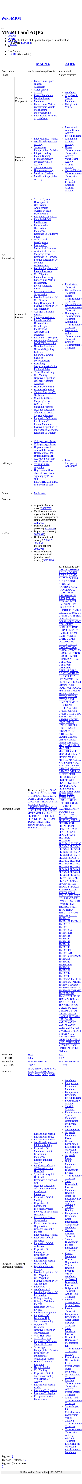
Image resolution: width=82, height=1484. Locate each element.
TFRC (62, 909)
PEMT (62, 780)
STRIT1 (63, 892)
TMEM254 (64, 979)
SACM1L (64, 808)
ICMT (62, 722)
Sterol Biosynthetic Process (71, 1184)
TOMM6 (74, 999)
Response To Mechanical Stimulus (45, 247)
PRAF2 (62, 791)
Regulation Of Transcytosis (41, 1256)
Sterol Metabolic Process (70, 1331)
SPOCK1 (32, 819)
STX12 (71, 892)
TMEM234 (64, 967)
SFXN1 (62, 831)
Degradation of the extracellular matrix (44, 448)
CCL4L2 (63, 621)
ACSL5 (62, 572)
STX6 (62, 898)
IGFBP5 (72, 725)
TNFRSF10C (73, 996)
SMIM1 (72, 883)
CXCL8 (32, 801)
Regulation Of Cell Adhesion (44, 1245)
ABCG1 (63, 569)
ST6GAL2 (73, 886)
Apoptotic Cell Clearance (41, 1325)
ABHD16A (73, 569)
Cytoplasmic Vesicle (44, 107)
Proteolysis (39, 231)
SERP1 (72, 823)
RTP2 (61, 806)
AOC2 (74, 586)
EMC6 (70, 679)
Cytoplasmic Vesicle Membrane (71, 98)
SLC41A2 (75, 869)
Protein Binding (42, 156)
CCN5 (31, 798)
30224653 (50, 528)
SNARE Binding (69, 1209)
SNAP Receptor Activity (73, 1102)
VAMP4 (63, 1025)
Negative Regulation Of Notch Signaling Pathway (44, 349)
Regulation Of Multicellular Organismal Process (44, 1356)
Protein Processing (43, 277)
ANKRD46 (64, 586)
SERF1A (75, 820)
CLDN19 (73, 627)
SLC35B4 (64, 855)
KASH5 (52, 807)
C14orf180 (64, 609)
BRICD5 (71, 604)
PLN (61, 785)
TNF (49, 824)
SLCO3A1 (64, 881)
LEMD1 (63, 736)
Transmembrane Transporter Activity (73, 1432)
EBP (38, 801)
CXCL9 (63, 647)
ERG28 (77, 682)
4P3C (44, 1071)
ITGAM (63, 731)
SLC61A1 (75, 872)
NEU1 (69, 762)
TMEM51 (76, 981)
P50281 (31, 1065)
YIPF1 (62, 1042)
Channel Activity (69, 166)
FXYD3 (73, 693)
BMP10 (63, 604)
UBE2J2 (72, 1007)
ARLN (72, 595)
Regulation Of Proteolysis (41, 1250)
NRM (76, 765)
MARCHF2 (65, 748)
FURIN (43, 804)
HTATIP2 (74, 719)
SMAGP (74, 881)
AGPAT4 (73, 578)
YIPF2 (69, 1042)
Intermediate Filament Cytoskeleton (45, 117)
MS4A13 (63, 759)
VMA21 (63, 1033)
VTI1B (71, 1036)
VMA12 (76, 1030)
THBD (69, 909)
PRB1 (70, 791)
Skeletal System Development (42, 200)
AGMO (73, 575)
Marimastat (40, 493)
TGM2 (31, 821)
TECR (73, 906)
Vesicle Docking (69, 1266)
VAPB (69, 1028)
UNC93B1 (74, 1016)
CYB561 (63, 650)
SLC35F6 (74, 857)
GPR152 (72, 710)
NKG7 (69, 765)
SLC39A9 (75, 866)
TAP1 (73, 904)
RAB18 (71, 797)
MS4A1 (72, 757)
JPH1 (61, 733)
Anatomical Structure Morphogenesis (45, 252)
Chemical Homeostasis (71, 1338)
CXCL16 (72, 644)
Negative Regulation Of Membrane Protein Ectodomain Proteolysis (45, 1190)
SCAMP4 (74, 808)
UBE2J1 (63, 1007)
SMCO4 (63, 883)
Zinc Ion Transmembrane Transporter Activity (73, 1384)
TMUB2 (70, 993)
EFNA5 (63, 679)
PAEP (62, 774)
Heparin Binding (42, 1367)
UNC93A (63, 1016)
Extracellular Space (44, 81)
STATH (73, 889)
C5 (79, 612)
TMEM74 (75, 987)
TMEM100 (64, 918)
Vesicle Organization (71, 1260)
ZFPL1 (74, 1048)
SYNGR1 (75, 901)
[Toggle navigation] (2, 28)
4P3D (50, 1071)
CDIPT (69, 624)
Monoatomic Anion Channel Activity (73, 130)
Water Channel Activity (72, 160)
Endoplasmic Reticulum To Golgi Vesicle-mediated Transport (72, 1320)
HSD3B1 (63, 719)
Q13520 (63, 1065)
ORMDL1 (64, 768)
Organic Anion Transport (72, 1376)
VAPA (62, 1028)
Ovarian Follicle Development (42, 212)
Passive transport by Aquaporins (71, 463)
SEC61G (72, 817)
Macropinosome (42, 112)
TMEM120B (65, 932)
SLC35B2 (75, 852)
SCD (71, 811)
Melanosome (40, 109)
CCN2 (53, 795)
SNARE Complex (69, 1108)
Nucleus (38, 83)
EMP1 (62, 682)
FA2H (71, 684)
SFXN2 (71, 831)
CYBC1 (73, 656)
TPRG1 (62, 1002)
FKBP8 (76, 690)
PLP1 (67, 785)
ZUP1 (43, 827)
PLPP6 (62, 788)
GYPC (78, 713)
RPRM (74, 803)
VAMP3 (72, 1022)
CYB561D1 (65, 653)
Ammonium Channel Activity (71, 141)
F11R (55, 801)
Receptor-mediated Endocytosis (43, 1397)
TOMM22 (64, 999)
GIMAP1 (63, 702)
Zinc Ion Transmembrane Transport (73, 1423)
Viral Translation (42, 1335)
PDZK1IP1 (71, 774)
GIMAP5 (73, 702)
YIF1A (76, 1039)
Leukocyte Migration (45, 1312)
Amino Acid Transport (71, 1295)
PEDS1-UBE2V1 (68, 777)
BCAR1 (52, 793)
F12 (30, 804)
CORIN (71, 638)
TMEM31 (41, 824)
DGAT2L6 (64, 673)
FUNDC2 (64, 693)
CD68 (78, 621)
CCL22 (74, 618)
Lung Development (44, 303)
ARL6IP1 (70, 592)
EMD (78, 679)
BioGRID (13, 54)
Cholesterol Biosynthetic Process (71, 1282)
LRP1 (38, 810)
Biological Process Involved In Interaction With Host (46, 1211)
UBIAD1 (63, 1010)
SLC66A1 (64, 875)
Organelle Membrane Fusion (70, 1135)
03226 (62, 1058)
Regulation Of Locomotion (41, 1204)
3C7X (53, 1068)
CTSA (70, 641)
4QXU (31, 1074)
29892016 (39, 548)
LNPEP (72, 739)
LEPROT (72, 736)
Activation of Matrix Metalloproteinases (44, 460)
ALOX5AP (64, 584)
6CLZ (45, 1074)
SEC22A (74, 814)
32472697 (39, 522)
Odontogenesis (72, 313)
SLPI (51, 816)
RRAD (37, 816)
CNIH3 (62, 638)
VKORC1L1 (65, 1030)
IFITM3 (70, 722)
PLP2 (73, 785)
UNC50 (72, 1013)
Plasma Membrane (43, 95)
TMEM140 (64, 938)
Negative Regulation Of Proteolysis (44, 1331)
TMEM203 (75, 955)
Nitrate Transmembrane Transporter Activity (73, 151)
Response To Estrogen (45, 337)
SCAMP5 (64, 811)
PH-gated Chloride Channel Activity (70, 186)
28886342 (39, 534)
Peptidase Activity (43, 158)
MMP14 (43, 64)
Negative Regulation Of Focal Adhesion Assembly (44, 381)
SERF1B (63, 823)
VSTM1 (63, 1036)
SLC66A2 (75, 875)
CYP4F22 (73, 659)
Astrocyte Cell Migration (41, 333)
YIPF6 (62, 1045)
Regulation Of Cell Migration (44, 1239)
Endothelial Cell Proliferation (42, 221)
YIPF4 (76, 1042)
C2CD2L (63, 612)
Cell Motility (40, 375)
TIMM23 (63, 915)
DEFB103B (65, 664)
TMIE (62, 993)
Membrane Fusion (70, 1125)
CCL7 (46, 795)
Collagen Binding (43, 1298)
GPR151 (63, 710)
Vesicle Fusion (72, 1129)
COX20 (63, 641)
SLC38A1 (75, 860)
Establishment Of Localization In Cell (73, 1360)
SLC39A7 (64, 866)
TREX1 (71, 1002)
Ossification (40, 205)
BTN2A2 (69, 607)
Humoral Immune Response (43, 1363)
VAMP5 (72, 1025)
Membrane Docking (70, 1191)
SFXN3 (62, 834)
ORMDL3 (64, 771)
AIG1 (72, 581)
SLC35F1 (64, 857)
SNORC (63, 886)
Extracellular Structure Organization (45, 1224)
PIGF (69, 782)
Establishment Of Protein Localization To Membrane (73, 1448)
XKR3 (69, 1039)
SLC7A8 (73, 878)
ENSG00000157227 (38, 1061)
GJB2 (61, 705)
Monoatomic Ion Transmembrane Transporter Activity (73, 1348)
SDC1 (45, 816)
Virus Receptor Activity (41, 1380)
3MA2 (31, 1071)
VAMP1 (69, 1019)
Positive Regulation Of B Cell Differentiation (46, 342)
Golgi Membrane (70, 1162)
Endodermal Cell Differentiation (42, 322)
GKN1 (68, 705)
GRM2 (70, 713)
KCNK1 (69, 733)
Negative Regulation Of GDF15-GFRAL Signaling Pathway (44, 412)
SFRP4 (70, 826)
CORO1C (49, 798)
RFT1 (62, 803)
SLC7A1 (63, 878)
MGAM (63, 754)
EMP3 (69, 682)
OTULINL (75, 771)
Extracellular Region (44, 1139)
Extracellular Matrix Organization (44, 293)
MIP (77, 754)
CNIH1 (72, 635)
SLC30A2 (76, 843)
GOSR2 (73, 708)
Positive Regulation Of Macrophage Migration (46, 428)
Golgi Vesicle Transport (72, 1289)
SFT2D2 (72, 829)
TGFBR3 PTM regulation (41, 466)
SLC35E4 (75, 855)
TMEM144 (64, 944)
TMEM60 (64, 984)
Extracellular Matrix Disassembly (44, 281)
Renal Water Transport (71, 285)
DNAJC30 (64, 676)
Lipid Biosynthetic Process (71, 1170)
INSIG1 (63, 728)
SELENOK (64, 820)
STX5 (77, 895)
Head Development (44, 386)
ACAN (53, 790)
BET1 (73, 601)
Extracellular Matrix (44, 104)
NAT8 (62, 762)
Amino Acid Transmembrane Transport (73, 1400)
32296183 (25, 42)
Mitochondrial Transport (72, 1393)
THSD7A (63, 912)
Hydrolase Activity (43, 170)
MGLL (71, 754)
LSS (69, 742)
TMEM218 (64, 958)
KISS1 (31, 810)
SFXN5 (71, 834)
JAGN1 (72, 731)
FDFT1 (62, 690)
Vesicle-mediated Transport (70, 1233)
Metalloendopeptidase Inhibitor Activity (45, 1144)
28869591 (48, 540)
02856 (31, 1058)
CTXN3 (63, 644)
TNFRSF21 (34, 827)
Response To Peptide (44, 1393)
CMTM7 (63, 635)
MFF (74, 751)
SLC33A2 (64, 849)
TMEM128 (64, 935)
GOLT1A (63, 708)
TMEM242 (64, 973)
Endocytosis (40, 1286)
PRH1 (77, 791)
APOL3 (71, 589)
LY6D (75, 742)
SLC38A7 (64, 863)
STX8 (75, 898)
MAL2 (68, 745)
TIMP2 (39, 821)
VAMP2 (63, 1022)
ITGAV (44, 807)
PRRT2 (62, 794)
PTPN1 (70, 794)
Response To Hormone (45, 256)
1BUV (38, 1068)
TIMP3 (47, 821)
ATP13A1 (71, 598)
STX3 (70, 895)
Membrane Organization (71, 1119)
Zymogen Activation (44, 317)
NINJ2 (62, 765)
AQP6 (70, 64)
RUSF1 (69, 806)
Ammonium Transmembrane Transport (73, 324)
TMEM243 (64, 976)
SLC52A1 (64, 872)
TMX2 (62, 996)
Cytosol (38, 92)
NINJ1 (76, 762)
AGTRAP (64, 581)
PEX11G (70, 780)
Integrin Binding (42, 153)
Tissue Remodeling (44, 372)
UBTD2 (73, 1010)
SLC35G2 (64, 860)
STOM (51, 819)
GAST (71, 699)
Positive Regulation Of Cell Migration (46, 307)
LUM (44, 810)
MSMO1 (48, 813)
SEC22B (63, 817)
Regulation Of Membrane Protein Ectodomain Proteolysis (43, 1152)
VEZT (76, 1028)
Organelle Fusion (70, 1157)
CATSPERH (74, 615)
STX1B (62, 895)
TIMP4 (31, 824)
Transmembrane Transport (73, 317)
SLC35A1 (75, 849)
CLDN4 (63, 630)
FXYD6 (63, 696)
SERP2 (62, 826)
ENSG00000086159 (69, 1061)
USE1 (62, 1019)
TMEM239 (64, 970)
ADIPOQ (63, 575)
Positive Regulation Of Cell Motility (46, 1282)
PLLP (31, 816)
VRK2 (71, 1033)
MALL (76, 745)
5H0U (38, 1074)
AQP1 (62, 592)
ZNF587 (63, 1051)
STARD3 (63, 889)
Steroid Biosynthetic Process (71, 1242)
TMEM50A (65, 981)
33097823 (46, 508)
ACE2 (31, 793)
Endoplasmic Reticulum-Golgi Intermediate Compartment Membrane (72, 1220)
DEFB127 (64, 670)
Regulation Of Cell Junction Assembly (44, 1374)
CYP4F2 (63, 659)
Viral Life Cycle (42, 1338)
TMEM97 (76, 990)
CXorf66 (72, 647)
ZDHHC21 (72, 1045)
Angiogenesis (41, 207)
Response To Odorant (45, 432)
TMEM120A (65, 930)
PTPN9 (62, 797)
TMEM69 (64, 987)
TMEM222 (64, 961)
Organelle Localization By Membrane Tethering (73, 1200)
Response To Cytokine (45, 1390)
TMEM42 (76, 979)
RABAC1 (64, 800)
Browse (12, 35)
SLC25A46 (64, 843)
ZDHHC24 (64, 1048)
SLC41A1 (64, 869)
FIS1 (69, 690)
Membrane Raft (42, 1289)
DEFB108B (65, 667)
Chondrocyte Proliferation (40, 327)
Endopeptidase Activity (46, 138)
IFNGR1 (63, 725)
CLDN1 (39, 798)
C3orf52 (73, 612)
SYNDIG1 (64, 901)
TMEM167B (65, 953)
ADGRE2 (72, 572)
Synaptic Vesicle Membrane (70, 1273)
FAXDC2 (76, 687)
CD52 (71, 621)
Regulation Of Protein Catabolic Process (45, 1343)
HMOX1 (63, 716)
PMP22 (70, 788)
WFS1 (62, 1039)
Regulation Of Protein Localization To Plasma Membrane (45, 421)
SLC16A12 (64, 837)
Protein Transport (70, 1309)
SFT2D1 (63, 829)
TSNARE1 (64, 1004)
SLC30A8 (75, 846)
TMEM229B (65, 964)
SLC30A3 (64, 846)
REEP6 (73, 800)
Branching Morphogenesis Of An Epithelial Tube (45, 366)
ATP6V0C (64, 601)
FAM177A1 (65, 687)
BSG (61, 607)
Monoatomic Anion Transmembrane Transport (73, 334)
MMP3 (39, 813)
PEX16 (62, 782)
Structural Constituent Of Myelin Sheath (72, 1302)
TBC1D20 (64, 906)
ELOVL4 (46, 801)
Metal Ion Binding (43, 173)
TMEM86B (65, 990)
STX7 (68, 898)
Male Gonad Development (41, 241)
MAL (61, 745)
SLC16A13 (64, 840)
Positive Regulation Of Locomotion (46, 1294)
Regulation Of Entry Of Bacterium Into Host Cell (44, 1168)
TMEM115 (64, 924)
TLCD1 (73, 915)
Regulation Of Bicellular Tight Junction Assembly (43, 1318)
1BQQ (31, 1068)
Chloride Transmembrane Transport (73, 345)
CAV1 (39, 795)
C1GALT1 (75, 609)
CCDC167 (64, 618)
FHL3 (35, 804)
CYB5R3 (63, 656)
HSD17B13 (34, 807)
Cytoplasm (39, 86)
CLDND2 (73, 630)
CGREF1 (63, 627)
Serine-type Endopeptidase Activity (46, 149)
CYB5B (76, 653)
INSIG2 (71, 728)
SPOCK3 (42, 819)
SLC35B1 (64, 852)
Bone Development (44, 389)
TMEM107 (64, 921)
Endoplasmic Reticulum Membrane (71, 1086)
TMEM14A (65, 947)
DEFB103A (65, 661)
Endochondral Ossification (41, 226)
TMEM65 (75, 984)
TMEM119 (64, 927)
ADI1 (37, 793)
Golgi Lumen (41, 89)
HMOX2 (73, 716)
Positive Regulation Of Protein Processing (46, 270)
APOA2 (63, 589)
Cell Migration (41, 274)
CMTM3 (63, 633)
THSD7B (73, 912)
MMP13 (52, 810)
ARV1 (62, 598)
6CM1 (52, 1074)
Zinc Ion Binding (43, 167)
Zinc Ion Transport (70, 1439)
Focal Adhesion (42, 98)
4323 (30, 1054)
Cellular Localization (71, 1142)
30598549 (39, 543)
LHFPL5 (63, 739)
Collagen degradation (45, 441)
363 (60, 1054)
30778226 (48, 560)
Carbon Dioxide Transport (73, 291)
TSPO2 (74, 1004)
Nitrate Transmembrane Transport (73, 298)
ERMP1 (63, 684)
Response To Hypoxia (45, 216)
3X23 (38, 1071)
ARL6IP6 (64, 595)
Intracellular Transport (71, 1249)
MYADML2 (75, 759)
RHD (68, 803)
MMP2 (31, 813)
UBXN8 (63, 1013)
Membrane (39, 101)
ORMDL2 (75, 768)
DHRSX (74, 673)
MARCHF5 (65, 751)
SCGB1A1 (64, 814)
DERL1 (74, 670)
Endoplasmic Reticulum (71, 1093)
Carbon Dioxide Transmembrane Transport (73, 307)
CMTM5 (73, 633)
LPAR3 (62, 742)
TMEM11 (76, 921)
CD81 (62, 624)
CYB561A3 (74, 650)
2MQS (45, 1068)
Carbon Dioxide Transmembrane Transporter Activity (73, 174)
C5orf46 (63, 615)
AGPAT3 (63, 578)
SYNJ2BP (64, 904)
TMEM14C (65, 950)
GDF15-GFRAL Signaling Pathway (43, 405)
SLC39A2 (75, 863)
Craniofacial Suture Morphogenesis (44, 399)
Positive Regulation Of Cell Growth (46, 298)
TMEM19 (64, 955)
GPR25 (62, 713)
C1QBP (31, 795)
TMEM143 (64, 941)
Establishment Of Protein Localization (72, 1149)
